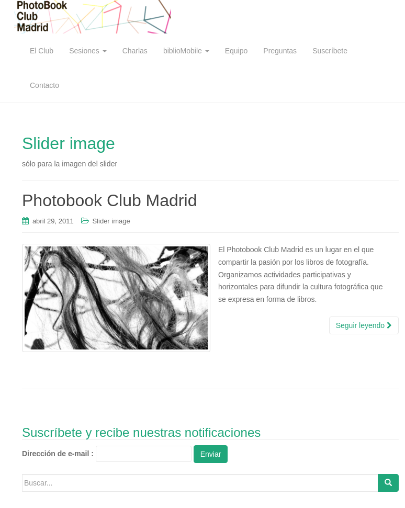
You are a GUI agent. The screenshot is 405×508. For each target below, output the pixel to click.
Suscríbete (329, 51)
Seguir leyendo (364, 325)
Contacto (44, 85)
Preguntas (280, 51)
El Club (41, 51)
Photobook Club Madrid (109, 200)
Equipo (236, 51)
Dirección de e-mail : (58, 453)
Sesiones (87, 51)
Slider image (111, 221)
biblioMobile (186, 51)
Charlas (135, 51)
